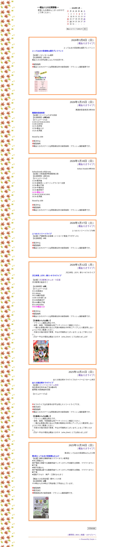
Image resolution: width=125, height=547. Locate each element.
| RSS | (77, 535)
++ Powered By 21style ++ (87, 539)
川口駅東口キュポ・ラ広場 (49, 280)
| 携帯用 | (71, 535)
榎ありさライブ (86, 43)
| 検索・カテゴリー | (88, 535)
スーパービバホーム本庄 (49, 385)
